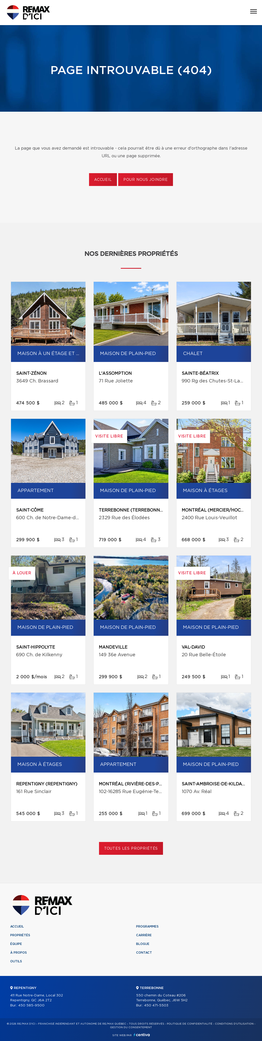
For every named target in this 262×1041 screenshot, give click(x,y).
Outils (16, 961)
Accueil (103, 180)
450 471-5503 (156, 1005)
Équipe (16, 943)
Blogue (142, 943)
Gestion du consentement (131, 1027)
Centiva (142, 1034)
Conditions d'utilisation (234, 1024)
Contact (144, 952)
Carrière (144, 935)
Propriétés (20, 935)
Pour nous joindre (145, 180)
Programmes (147, 926)
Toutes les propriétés (131, 848)
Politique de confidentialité (189, 1024)
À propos (18, 952)
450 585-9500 (31, 1005)
